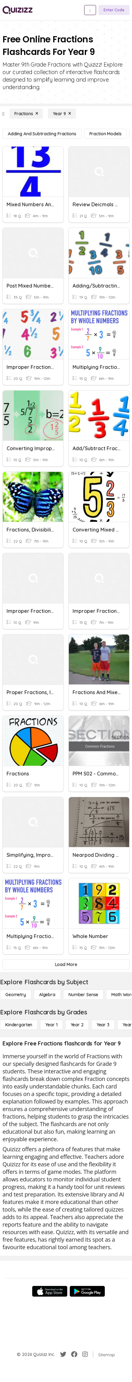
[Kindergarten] (19, 1025)
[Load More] (66, 964)
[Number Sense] (83, 995)
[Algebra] (47, 995)
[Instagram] (85, 1354)
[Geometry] (15, 995)
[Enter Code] (114, 10)
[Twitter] (63, 1354)
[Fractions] (26, 114)
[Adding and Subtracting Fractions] (42, 134)
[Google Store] (87, 1291)
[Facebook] (74, 1354)
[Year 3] (103, 1025)
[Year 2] (77, 1025)
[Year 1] (51, 1025)
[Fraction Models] (105, 134)
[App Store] (49, 1291)
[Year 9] (62, 114)
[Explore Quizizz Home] (18, 10)
